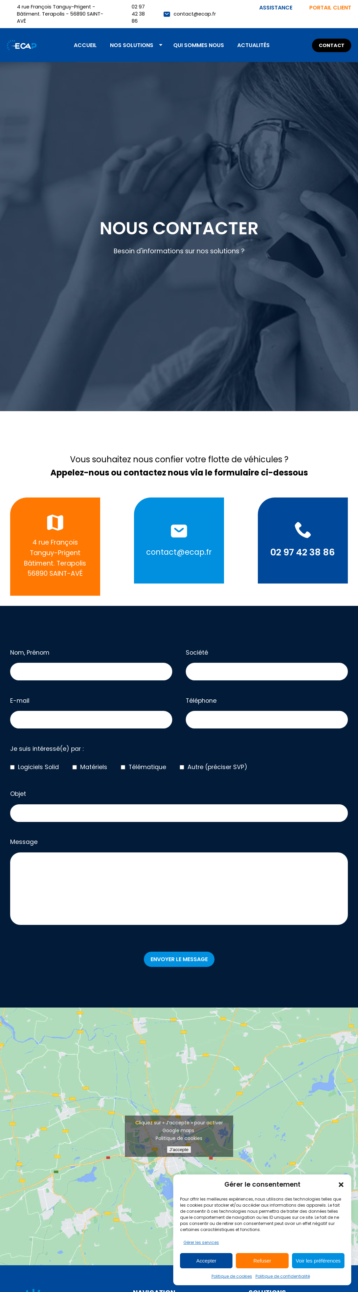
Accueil (85, 45)
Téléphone (267, 713)
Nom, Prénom (91, 665)
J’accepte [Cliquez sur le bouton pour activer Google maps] (179, 1149)
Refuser (262, 1261)
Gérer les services (201, 1242)
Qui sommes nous (198, 45)
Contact (331, 45)
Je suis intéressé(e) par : (47, 749)
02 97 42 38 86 (138, 13)
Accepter (206, 1261)
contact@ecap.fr (195, 13)
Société (267, 665)
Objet (179, 806)
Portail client (330, 8)
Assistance (275, 8)
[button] (341, 1184)
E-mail (91, 713)
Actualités (253, 45)
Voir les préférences (318, 1261)
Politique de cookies (231, 1276)
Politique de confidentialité (282, 1276)
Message (179, 883)
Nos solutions (131, 45)
